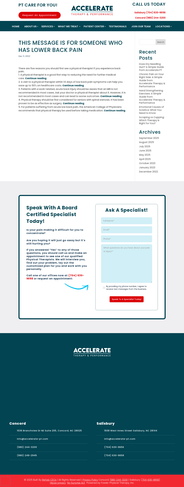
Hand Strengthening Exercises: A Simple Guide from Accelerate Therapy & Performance (152, 96)
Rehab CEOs (49, 480)
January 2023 (147, 167)
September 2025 (149, 138)
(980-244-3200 (119, 480)
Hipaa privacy (58, 483)
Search (160, 42)
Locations (162, 26)
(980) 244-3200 (27, 447)
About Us (30, 26)
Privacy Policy (90, 480)
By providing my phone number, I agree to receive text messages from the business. (126, 287)
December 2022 (148, 171)
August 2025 (146, 142)
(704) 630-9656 (114, 447)
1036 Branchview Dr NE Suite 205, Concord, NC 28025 (49, 431)
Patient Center (94, 26)
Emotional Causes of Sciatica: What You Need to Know (151, 110)
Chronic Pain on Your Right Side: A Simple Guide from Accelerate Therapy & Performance (152, 80)
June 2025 (145, 150)
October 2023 (147, 163)
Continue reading (35, 78)
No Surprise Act (76, 483)
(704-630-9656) (150, 480)
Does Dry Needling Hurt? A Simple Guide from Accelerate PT (151, 67)
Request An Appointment (39, 15)
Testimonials (118, 26)
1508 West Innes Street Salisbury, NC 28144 (130, 431)
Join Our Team (141, 26)
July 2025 (144, 146)
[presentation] (5, 481)
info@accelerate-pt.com (32, 439)
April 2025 (145, 159)
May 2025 (144, 155)
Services (47, 26)
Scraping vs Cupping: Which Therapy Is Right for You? (151, 120)
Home (15, 26)
